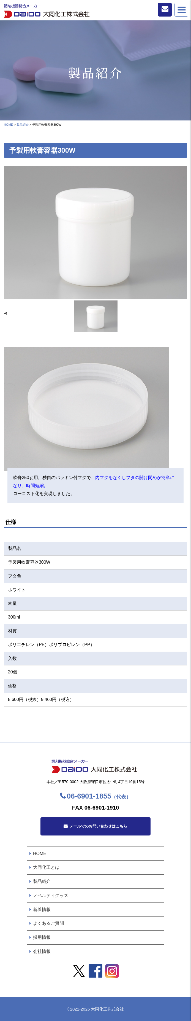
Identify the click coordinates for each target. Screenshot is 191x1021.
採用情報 (42, 937)
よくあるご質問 (48, 923)
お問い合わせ (165, 10)
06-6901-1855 (99, 796)
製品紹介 (23, 124)
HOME (8, 124)
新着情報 (42, 909)
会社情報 (42, 951)
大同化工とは (46, 867)
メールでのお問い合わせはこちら (98, 826)
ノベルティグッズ (50, 895)
